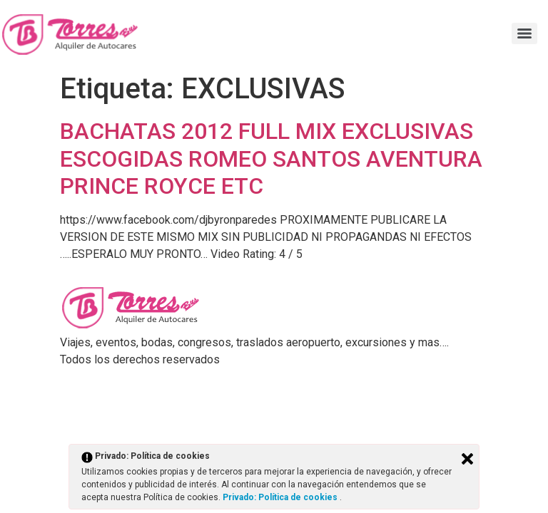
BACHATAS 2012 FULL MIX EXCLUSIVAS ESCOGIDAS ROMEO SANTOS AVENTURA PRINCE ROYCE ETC (271, 159)
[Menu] (524, 33)
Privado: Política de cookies (281, 497)
